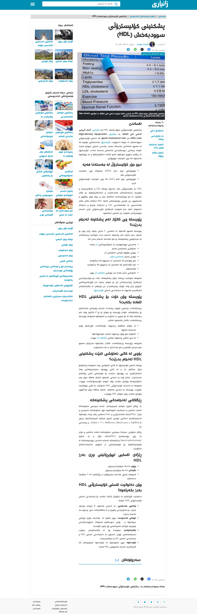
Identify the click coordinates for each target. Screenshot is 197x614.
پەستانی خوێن (117, 256)
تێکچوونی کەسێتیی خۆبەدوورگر (58, 285)
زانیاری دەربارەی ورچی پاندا (156, 146)
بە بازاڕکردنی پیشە (157, 138)
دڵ (96, 244)
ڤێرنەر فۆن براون (65, 228)
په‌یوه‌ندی (36, 601)
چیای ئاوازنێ (67, 245)
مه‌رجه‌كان (36, 608)
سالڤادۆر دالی (157, 131)
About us (63, 612)
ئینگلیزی (113, 134)
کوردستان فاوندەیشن (62, 291)
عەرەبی (95, 130)
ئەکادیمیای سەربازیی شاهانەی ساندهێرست (58, 298)
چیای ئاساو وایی (65, 255)
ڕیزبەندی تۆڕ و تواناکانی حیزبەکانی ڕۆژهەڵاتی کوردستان (56, 268)
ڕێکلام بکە (36, 605)
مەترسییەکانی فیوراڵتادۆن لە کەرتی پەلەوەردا (56, 278)
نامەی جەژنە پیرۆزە (158, 154)
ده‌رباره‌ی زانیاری (61, 605)
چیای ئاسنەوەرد (65, 250)
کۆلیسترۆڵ (105, 142)
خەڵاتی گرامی (66, 261)
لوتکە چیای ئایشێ (64, 239)
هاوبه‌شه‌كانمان (61, 601)
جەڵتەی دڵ (100, 273)
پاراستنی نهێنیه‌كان (59, 608)
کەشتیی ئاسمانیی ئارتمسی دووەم (56, 234)
